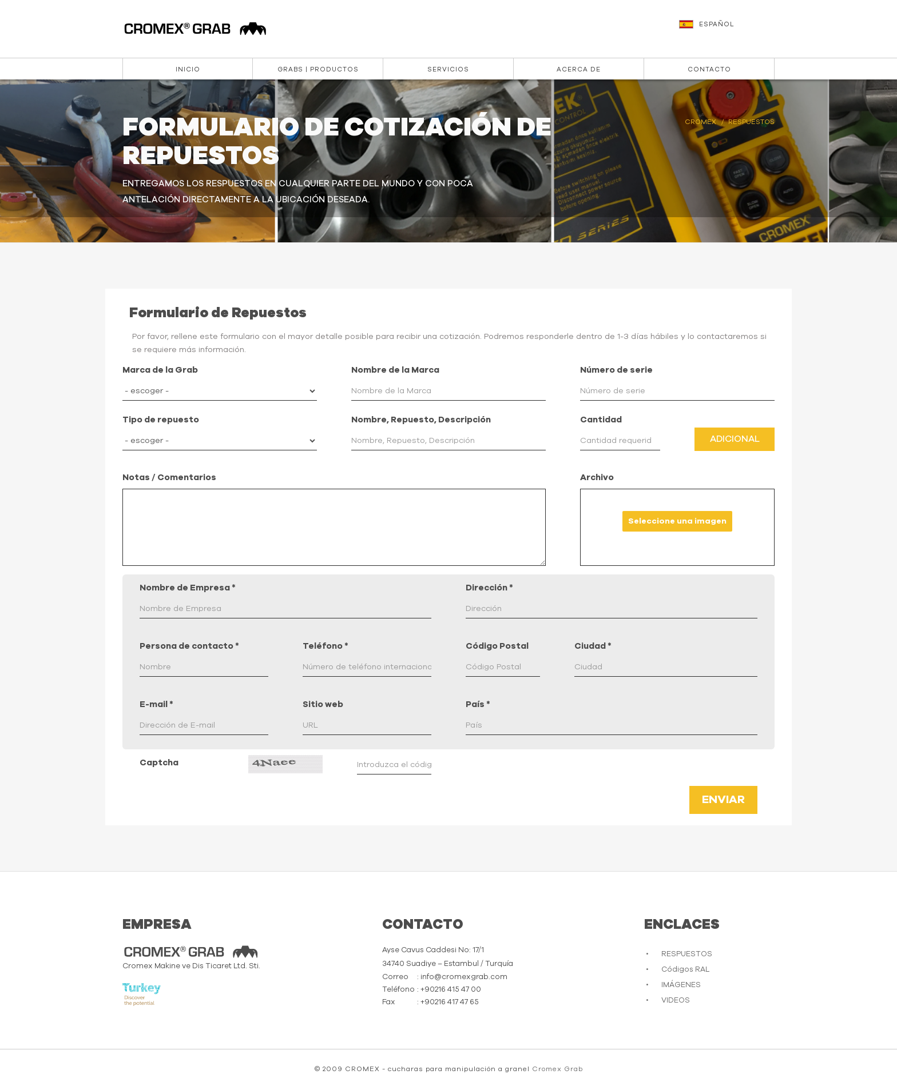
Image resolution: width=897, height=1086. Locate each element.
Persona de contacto (189, 646)
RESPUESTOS (686, 954)
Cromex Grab (557, 1068)
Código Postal (497, 646)
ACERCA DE (579, 69)
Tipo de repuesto (160, 420)
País (478, 704)
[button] (728, 29)
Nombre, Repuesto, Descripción (421, 420)
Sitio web (323, 704)
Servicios (448, 69)
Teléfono (325, 646)
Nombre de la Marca (395, 370)
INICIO (188, 69)
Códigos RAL (685, 969)
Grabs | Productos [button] (318, 69)
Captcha (159, 762)
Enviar (723, 799)
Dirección (489, 588)
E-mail (156, 704)
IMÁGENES (681, 985)
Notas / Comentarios (169, 477)
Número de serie (616, 370)
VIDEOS (675, 1000)
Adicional (735, 439)
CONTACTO (709, 69)
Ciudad (593, 646)
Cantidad (601, 420)
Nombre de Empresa (188, 588)
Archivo (597, 477)
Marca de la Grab (160, 370)
